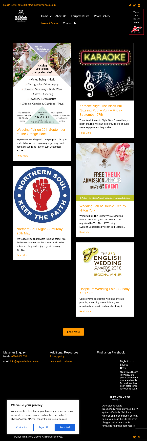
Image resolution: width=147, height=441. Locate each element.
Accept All (65, 427)
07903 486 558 (19, 356)
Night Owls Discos (120, 396)
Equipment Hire (80, 16)
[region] (43, 417)
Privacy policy (57, 356)
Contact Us (69, 23)
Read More (22, 155)
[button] (50, 16)
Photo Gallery (102, 16)
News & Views (49, 23)
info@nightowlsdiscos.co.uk (24, 361)
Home (44, 16)
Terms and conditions (61, 361)
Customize (21, 427)
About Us (60, 16)
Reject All (43, 427)
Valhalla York (119, 412)
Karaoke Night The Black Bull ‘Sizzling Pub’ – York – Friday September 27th (101, 110)
